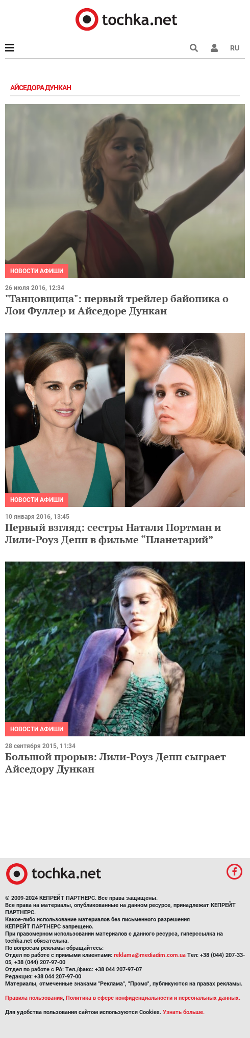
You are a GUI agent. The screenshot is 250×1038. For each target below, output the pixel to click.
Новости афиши (36, 271)
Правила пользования (34, 998)
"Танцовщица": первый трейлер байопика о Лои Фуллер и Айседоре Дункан (117, 304)
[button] (214, 48)
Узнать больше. (184, 1012)
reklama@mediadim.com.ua (150, 955)
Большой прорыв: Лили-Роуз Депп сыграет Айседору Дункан (115, 763)
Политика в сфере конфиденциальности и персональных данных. (153, 998)
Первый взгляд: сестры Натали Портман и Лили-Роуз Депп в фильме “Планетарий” (113, 533)
